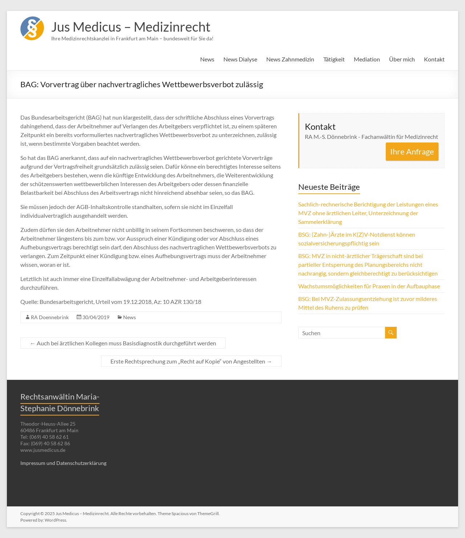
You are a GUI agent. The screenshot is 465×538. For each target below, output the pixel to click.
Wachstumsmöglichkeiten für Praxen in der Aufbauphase (369, 285)
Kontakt (434, 59)
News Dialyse (240, 59)
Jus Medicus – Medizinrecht (130, 27)
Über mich (402, 59)
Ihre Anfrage (412, 151)
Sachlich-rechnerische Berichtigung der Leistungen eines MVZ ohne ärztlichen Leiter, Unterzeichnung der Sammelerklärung (368, 213)
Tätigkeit (334, 59)
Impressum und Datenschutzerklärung (63, 463)
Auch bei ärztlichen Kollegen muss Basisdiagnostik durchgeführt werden (123, 343)
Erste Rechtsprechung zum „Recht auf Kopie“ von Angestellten (191, 361)
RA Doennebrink (50, 317)
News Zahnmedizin (290, 59)
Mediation (367, 59)
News (207, 59)
